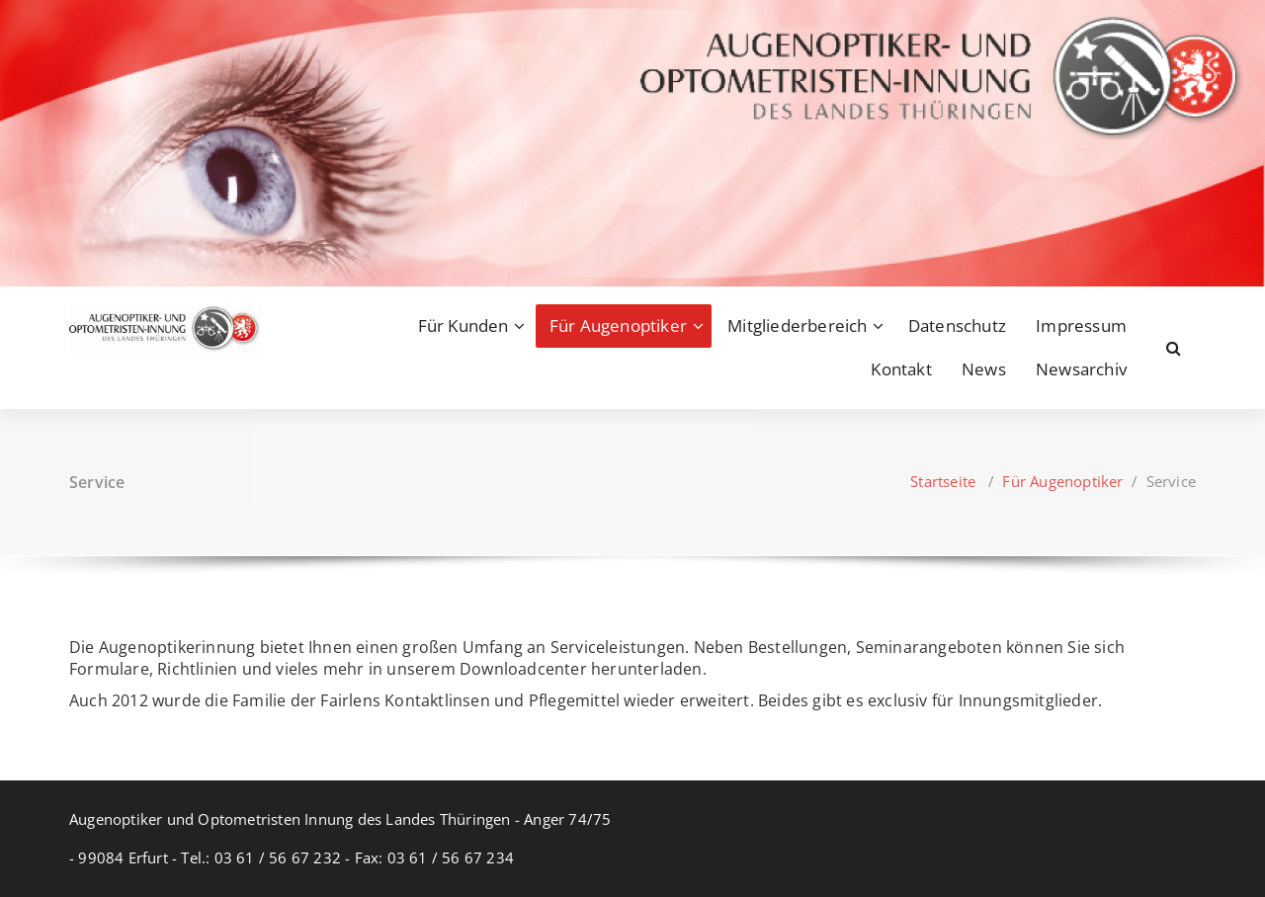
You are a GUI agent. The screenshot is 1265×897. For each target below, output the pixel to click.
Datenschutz (957, 325)
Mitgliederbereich (797, 325)
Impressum (1081, 325)
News (984, 369)
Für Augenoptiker (618, 325)
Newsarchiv (1081, 369)
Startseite (942, 481)
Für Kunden (463, 325)
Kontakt (901, 369)
